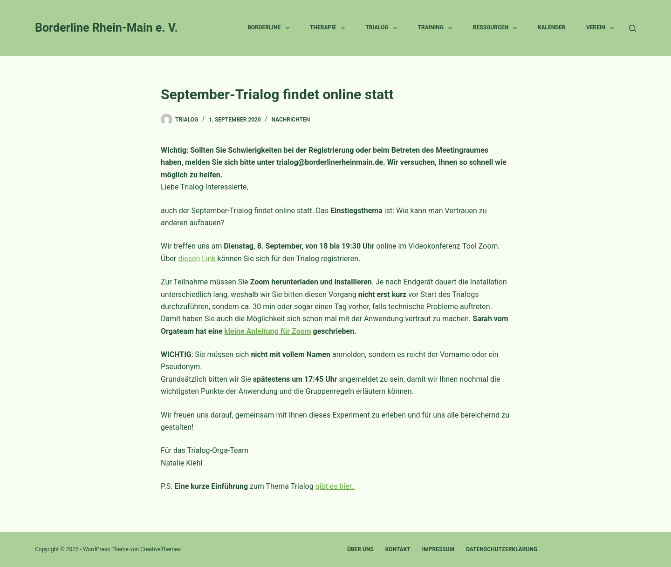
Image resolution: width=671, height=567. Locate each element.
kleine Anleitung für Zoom (267, 331)
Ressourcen (497, 28)
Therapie (329, 28)
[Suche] (632, 28)
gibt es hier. (335, 486)
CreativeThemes (160, 549)
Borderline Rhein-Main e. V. (106, 27)
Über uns (360, 549)
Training (437, 28)
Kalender (552, 27)
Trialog (383, 28)
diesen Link (197, 258)
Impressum (438, 549)
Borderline (270, 28)
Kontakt (398, 549)
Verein (601, 28)
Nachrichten (290, 119)
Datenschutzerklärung (501, 549)
